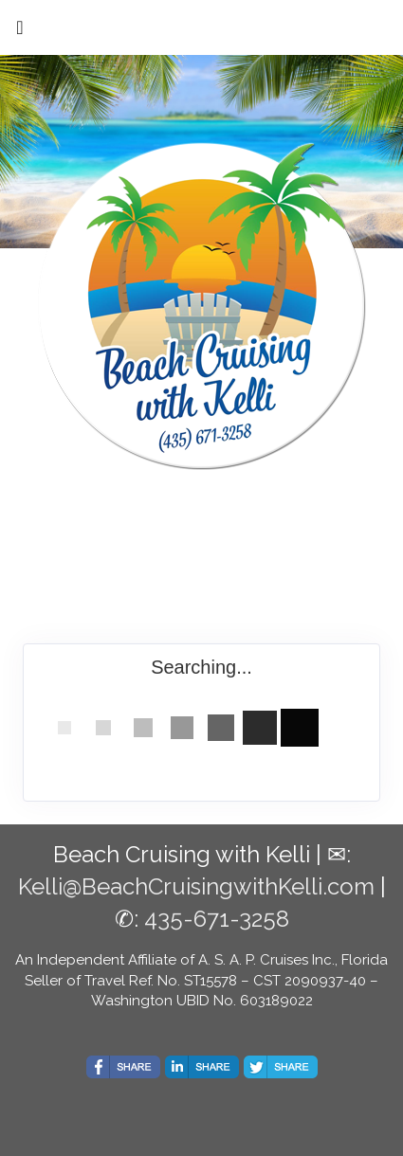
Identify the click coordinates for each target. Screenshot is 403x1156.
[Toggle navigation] (20, 32)
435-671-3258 (216, 918)
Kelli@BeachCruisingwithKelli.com (196, 886)
